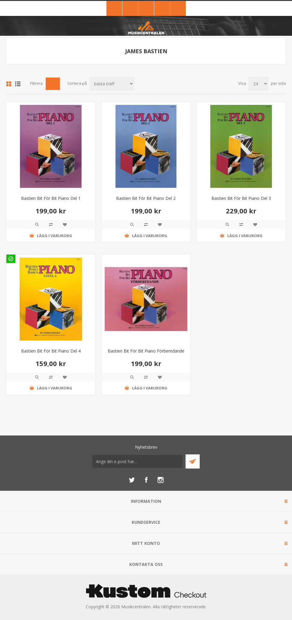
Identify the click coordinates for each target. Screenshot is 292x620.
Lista (17, 83)
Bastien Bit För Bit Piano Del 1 (51, 198)
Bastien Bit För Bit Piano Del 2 (146, 198)
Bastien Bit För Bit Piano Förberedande (146, 351)
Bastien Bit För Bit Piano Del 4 (51, 351)
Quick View (36, 224)
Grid (8, 83)
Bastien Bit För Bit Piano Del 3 (241, 198)
